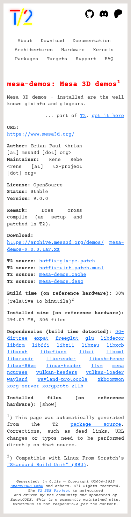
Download (52, 41)
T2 (83, 116)
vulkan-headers (57, 373)
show (48, 405)
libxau (90, 345)
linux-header (63, 366)
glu (89, 338)
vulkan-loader (105, 373)
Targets (57, 59)
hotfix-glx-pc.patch (67, 261)
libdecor (112, 338)
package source (96, 424)
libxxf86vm (21, 366)
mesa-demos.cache (62, 275)
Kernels (103, 50)
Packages (26, 59)
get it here (108, 116)
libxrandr (20, 359)
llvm (97, 366)
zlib (77, 386)
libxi (86, 352)
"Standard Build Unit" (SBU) (46, 465)
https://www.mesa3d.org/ (40, 134)
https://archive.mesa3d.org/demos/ (55, 243)
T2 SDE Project (53, 490)
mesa (118, 366)
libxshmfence (106, 359)
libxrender (61, 359)
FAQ (108, 59)
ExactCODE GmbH (26, 486)
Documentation (92, 41)
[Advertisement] (103, 170)
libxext (17, 352)
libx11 (65, 345)
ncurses (17, 373)
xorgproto (55, 386)
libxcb (115, 345)
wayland (17, 380)
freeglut (67, 338)
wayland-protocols (63, 380)
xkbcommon (110, 380)
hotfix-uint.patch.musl (71, 268)
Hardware (73, 50)
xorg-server (23, 386)
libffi (40, 345)
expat (41, 338)
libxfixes (53, 352)
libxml (115, 352)
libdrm (15, 345)
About (24, 41)
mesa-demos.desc (61, 282)
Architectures (34, 50)
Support (85, 59)
